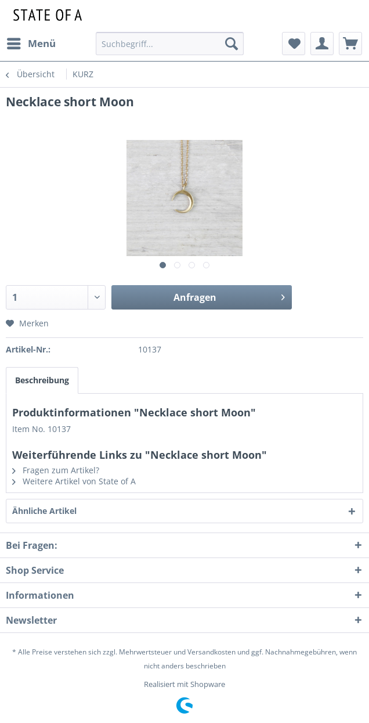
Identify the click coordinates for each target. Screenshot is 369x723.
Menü (31, 42)
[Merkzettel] (293, 43)
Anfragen (229, 296)
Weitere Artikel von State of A (74, 481)
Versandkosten (211, 652)
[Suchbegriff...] (169, 43)
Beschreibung (42, 380)
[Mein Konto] (322, 43)
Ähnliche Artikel (44, 510)
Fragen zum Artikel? (55, 470)
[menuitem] (31, 43)
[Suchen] (231, 43)
